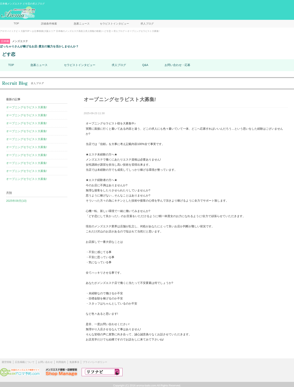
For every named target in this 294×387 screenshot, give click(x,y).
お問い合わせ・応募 (177, 65)
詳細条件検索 (49, 23)
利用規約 (61, 362)
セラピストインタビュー (114, 23)
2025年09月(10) (16, 200)
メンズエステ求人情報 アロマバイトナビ (18, 13)
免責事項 (74, 362)
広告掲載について (25, 362)
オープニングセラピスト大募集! (26, 107)
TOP (16, 23)
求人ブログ (147, 23)
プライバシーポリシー (95, 362)
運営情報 (6, 362)
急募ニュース (82, 23)
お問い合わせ (45, 362)
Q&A (145, 65)
